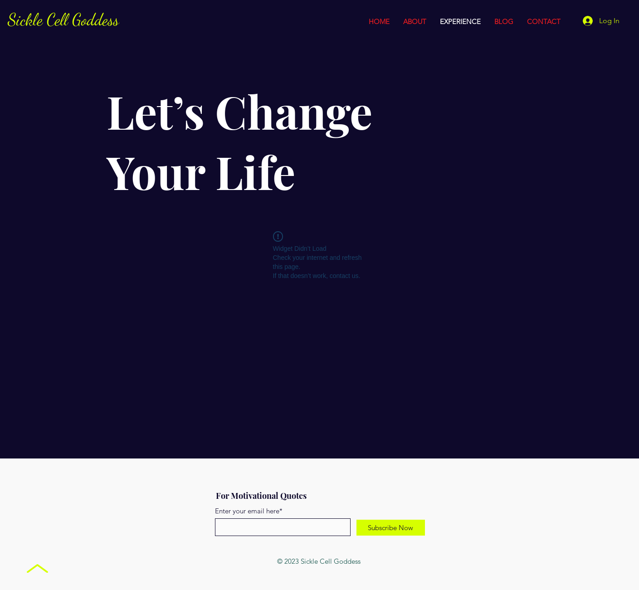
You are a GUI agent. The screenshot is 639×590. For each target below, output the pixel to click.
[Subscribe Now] (390, 528)
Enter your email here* (249, 510)
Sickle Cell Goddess (63, 19)
